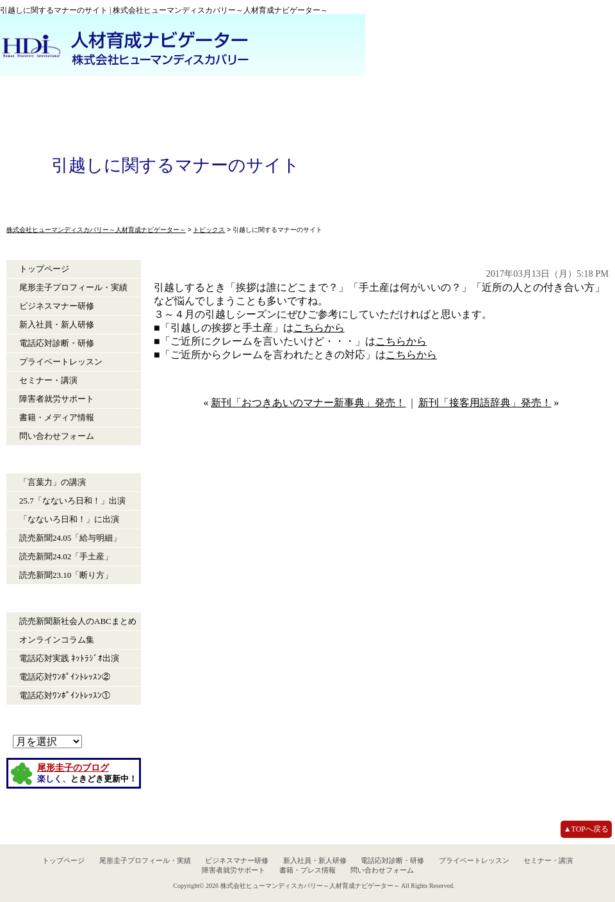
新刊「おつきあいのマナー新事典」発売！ (308, 402)
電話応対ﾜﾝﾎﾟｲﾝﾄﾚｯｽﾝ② (64, 677)
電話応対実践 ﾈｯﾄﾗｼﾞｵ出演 (69, 658)
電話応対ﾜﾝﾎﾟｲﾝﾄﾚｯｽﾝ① (64, 695)
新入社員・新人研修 (56, 324)
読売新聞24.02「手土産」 (66, 556)
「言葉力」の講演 (52, 482)
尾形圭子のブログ (73, 767)
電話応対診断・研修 (56, 343)
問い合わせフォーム (56, 436)
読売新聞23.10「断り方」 (66, 575)
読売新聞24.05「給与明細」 (70, 538)
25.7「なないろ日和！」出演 (72, 500)
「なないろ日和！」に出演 (69, 519)
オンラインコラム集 (56, 639)
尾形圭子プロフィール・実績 (73, 287)
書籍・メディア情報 (56, 417)
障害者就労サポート (56, 399)
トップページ (44, 269)
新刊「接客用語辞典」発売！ (485, 402)
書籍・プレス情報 (307, 870)
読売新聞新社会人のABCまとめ (77, 621)
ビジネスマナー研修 (56, 306)
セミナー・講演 (48, 380)
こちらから (319, 327)
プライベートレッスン (60, 361)
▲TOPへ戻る (586, 828)
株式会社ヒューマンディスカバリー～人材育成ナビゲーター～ (310, 885)
